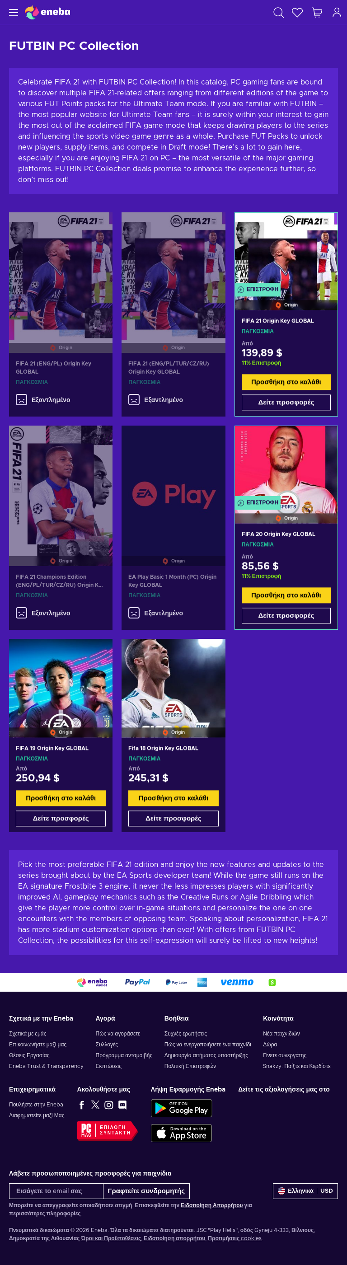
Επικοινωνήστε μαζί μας (37, 1044)
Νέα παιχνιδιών (281, 1033)
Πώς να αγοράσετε (117, 1033)
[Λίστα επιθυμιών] (297, 12)
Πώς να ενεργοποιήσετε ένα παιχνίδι (207, 1044)
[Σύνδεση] (337, 12)
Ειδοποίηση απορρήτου (174, 1238)
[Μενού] (12, 12)
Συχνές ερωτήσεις (185, 1033)
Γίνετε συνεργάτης (284, 1055)
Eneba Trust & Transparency (46, 1066)
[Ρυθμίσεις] (305, 1191)
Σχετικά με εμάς (28, 1033)
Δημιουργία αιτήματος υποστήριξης (206, 1055)
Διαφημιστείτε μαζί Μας (36, 1115)
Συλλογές (106, 1044)
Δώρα (270, 1044)
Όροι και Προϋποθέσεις (111, 1238)
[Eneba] (47, 12)
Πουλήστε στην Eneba (36, 1104)
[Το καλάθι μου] (317, 12)
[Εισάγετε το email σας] (56, 1191)
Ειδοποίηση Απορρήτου (212, 1205)
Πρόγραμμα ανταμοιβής (123, 1055)
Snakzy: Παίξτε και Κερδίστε (296, 1066)
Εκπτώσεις (108, 1066)
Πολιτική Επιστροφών (190, 1066)
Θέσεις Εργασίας (29, 1055)
